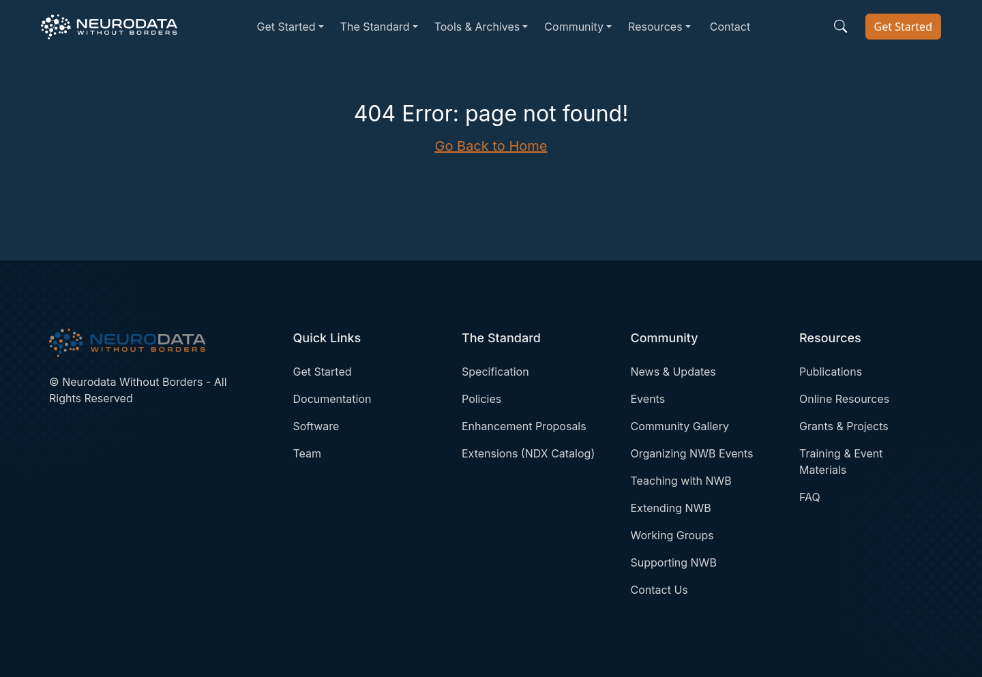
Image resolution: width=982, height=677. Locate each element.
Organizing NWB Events (692, 453)
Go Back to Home (491, 146)
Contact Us (659, 590)
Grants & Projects (844, 426)
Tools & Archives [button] (477, 26)
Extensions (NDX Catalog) (528, 453)
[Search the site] (840, 26)
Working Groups (672, 535)
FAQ (809, 497)
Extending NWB (671, 508)
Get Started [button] (285, 26)
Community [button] (574, 26)
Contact (730, 26)
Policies (481, 399)
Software (316, 426)
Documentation (332, 399)
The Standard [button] (375, 26)
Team (307, 453)
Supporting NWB (674, 562)
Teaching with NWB (681, 480)
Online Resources (844, 399)
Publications (830, 371)
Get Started (903, 26)
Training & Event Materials (841, 462)
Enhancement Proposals (524, 426)
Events (648, 399)
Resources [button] (655, 26)
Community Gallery (680, 426)
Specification (495, 371)
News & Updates (673, 371)
